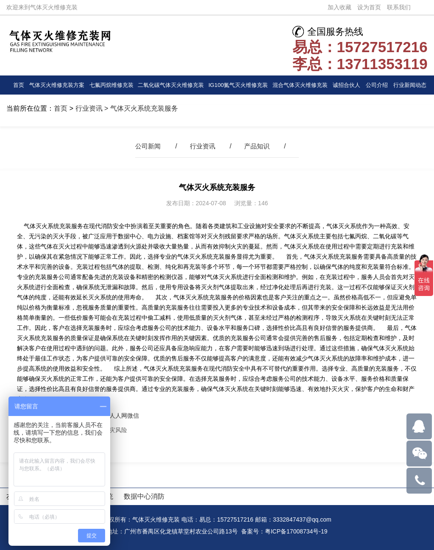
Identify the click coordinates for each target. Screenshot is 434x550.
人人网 (118, 415)
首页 (18, 84)
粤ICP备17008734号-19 (296, 531)
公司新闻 (146, 146)
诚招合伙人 (347, 84)
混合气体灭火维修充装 (300, 84)
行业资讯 (89, 108)
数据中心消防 (144, 496)
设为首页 (369, 7)
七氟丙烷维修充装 (111, 84)
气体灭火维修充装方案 (56, 84)
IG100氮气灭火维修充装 (238, 84)
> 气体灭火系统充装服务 (140, 108)
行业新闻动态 (410, 84)
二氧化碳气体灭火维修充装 (171, 88)
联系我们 (399, 7)
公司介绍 (377, 84)
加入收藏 (339, 7)
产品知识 (258, 146)
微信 (133, 415)
